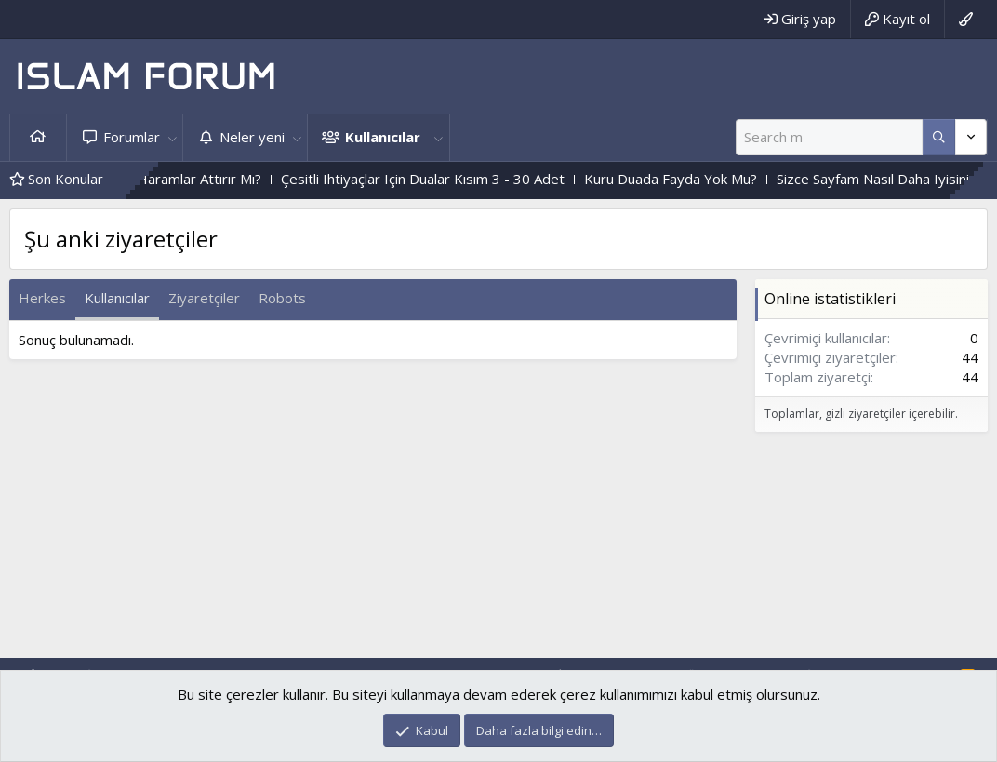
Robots (282, 297)
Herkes (42, 297)
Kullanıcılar (382, 136)
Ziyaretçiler (204, 297)
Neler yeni (252, 136)
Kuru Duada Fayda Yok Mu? (689, 178)
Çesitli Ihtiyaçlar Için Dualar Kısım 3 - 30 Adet (441, 178)
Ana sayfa (38, 137)
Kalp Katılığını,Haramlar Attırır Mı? (174, 178)
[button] (172, 137)
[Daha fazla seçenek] (939, 137)
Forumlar (131, 136)
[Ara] (829, 137)
